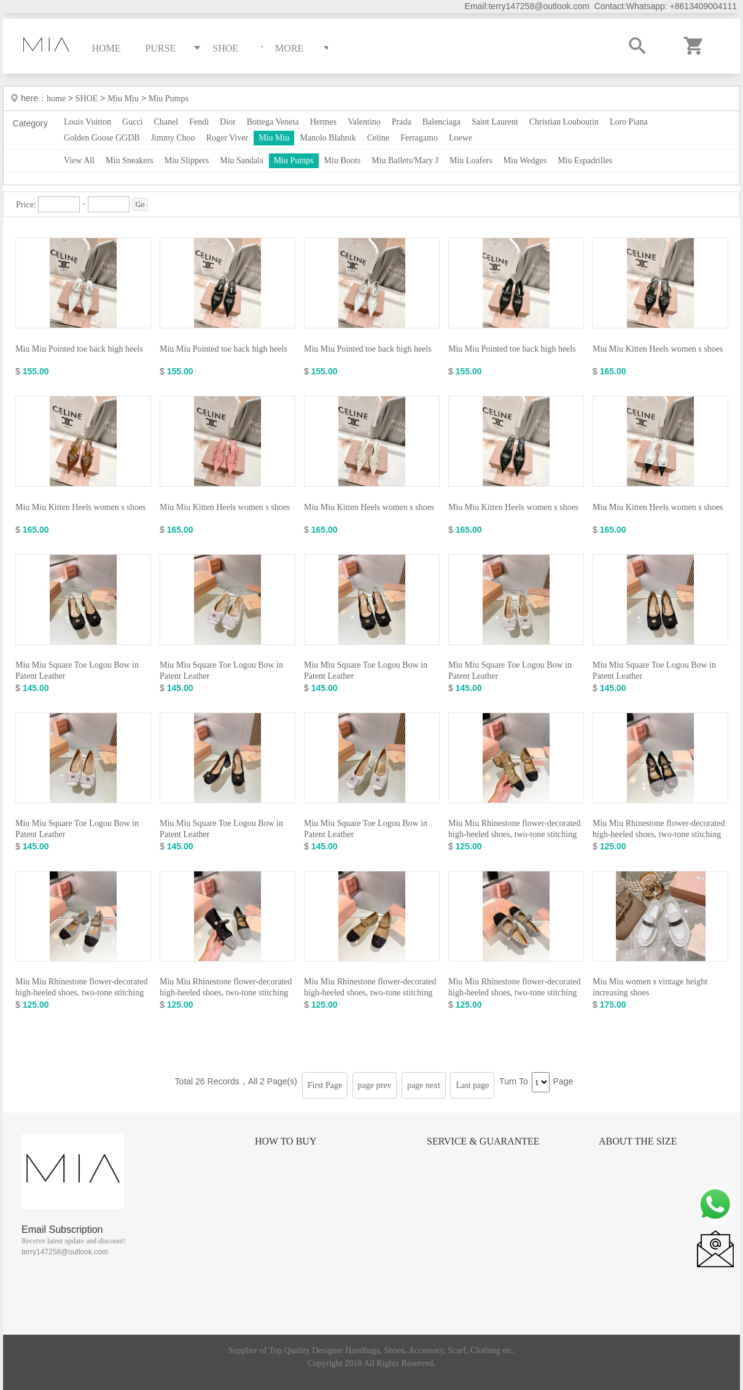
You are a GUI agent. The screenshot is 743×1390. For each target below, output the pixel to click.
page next (423, 1085)
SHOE (87, 98)
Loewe (460, 137)
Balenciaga (441, 121)
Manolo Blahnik (328, 137)
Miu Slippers (187, 160)
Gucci (132, 121)
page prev (375, 1085)
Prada (401, 121)
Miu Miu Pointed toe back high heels (79, 348)
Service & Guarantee (483, 1141)
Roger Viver (227, 137)
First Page (325, 1085)
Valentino (364, 121)
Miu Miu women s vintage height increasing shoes (650, 987)
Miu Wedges (525, 160)
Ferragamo (419, 137)
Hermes (323, 121)
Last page (472, 1085)
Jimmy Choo (173, 137)
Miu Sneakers (129, 160)
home (57, 98)
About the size (638, 1141)
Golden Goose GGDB (102, 137)
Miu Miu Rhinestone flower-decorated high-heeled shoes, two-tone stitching (514, 829)
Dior (228, 121)
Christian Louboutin (564, 121)
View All (79, 160)
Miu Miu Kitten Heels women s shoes (658, 348)
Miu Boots (342, 160)
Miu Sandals (241, 160)
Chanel (166, 121)
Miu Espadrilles (585, 160)
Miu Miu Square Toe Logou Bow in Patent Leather (77, 670)
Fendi (199, 121)
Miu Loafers (470, 160)
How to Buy (285, 1141)
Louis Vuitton (87, 121)
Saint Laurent (495, 121)
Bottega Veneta (273, 121)
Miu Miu (123, 98)
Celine (378, 137)
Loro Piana (629, 121)
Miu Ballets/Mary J (405, 160)
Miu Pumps (169, 98)
